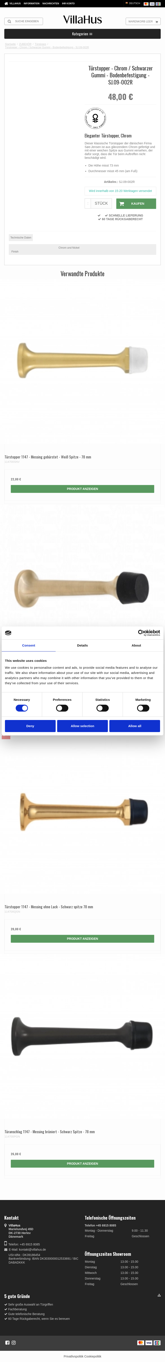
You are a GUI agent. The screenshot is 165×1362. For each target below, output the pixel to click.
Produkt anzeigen (82, 488)
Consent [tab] (28, 645)
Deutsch (132, 3)
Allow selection (82, 726)
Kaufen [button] (130, 204)
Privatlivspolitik (73, 1356)
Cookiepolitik (92, 1356)
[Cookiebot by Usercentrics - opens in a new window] (141, 633)
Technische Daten (20, 237)
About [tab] (136, 645)
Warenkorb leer (144, 21)
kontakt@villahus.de (32, 1249)
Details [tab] (82, 645)
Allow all (134, 726)
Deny (30, 726)
